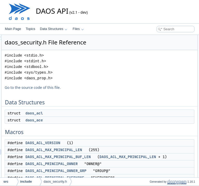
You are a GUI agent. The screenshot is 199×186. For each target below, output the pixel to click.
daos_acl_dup (155, 174)
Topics (30, 29)
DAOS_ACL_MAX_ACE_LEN (165, 94)
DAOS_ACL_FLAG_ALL (162, 111)
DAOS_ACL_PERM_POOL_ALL (167, 117)
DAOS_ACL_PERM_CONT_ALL (167, 123)
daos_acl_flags (155, 151)
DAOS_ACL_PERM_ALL (162, 128)
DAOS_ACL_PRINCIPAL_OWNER (116, 176)
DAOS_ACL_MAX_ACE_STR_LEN (169, 100)
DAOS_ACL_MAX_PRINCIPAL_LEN (118, 157)
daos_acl (99, 120)
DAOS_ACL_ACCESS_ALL (164, 106)
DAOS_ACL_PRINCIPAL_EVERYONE (172, 89)
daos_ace (99, 127)
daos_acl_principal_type (162, 140)
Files (78, 29)
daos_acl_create (156, 168)
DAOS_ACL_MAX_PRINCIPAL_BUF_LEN (122, 164)
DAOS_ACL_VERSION (107, 150)
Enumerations (150, 134)
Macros (146, 55)
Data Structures (53, 29)
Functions (148, 163)
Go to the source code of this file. (97, 94)
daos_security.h (55, 181)
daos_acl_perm (156, 157)
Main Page (13, 29)
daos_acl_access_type (161, 146)
